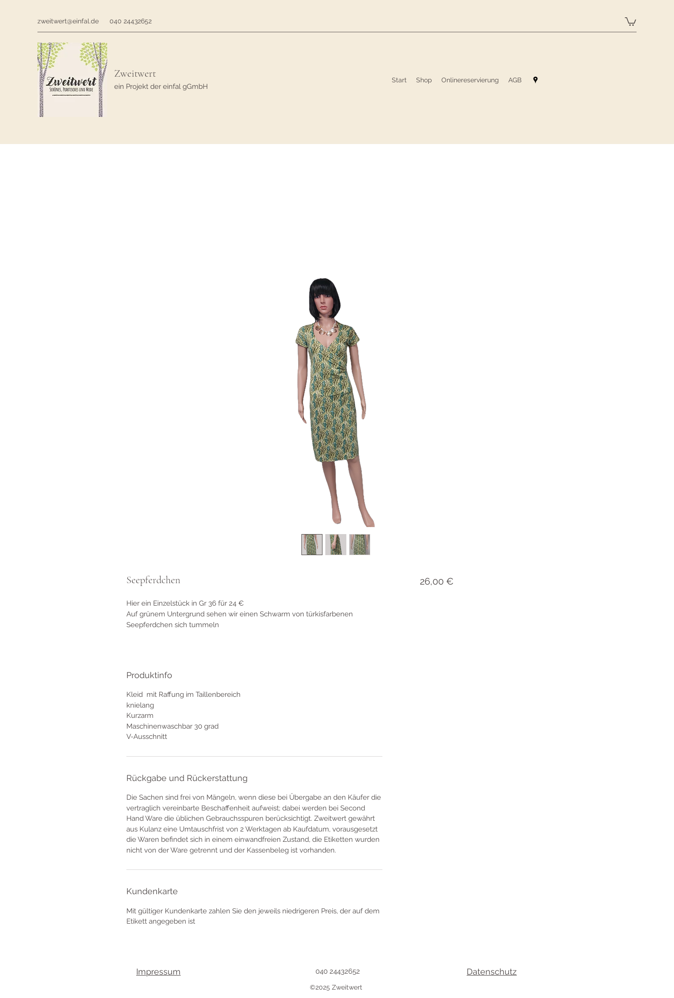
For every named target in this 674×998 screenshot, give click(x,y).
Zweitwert (135, 73)
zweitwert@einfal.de (68, 21)
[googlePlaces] (535, 80)
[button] (630, 21)
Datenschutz (492, 971)
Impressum (158, 971)
